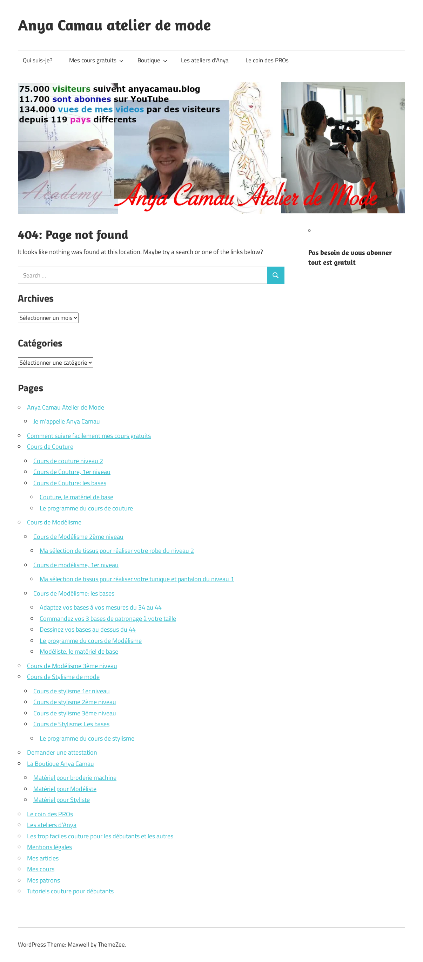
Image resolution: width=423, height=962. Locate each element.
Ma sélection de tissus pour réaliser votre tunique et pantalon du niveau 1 (137, 579)
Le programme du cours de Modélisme (91, 640)
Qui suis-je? (38, 60)
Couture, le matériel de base (76, 497)
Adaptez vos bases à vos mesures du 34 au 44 (101, 607)
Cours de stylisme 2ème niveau (74, 702)
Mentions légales (49, 847)
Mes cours (40, 869)
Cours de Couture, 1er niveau (71, 471)
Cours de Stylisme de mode (63, 676)
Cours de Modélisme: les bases (73, 593)
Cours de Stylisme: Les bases (71, 724)
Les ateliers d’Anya (205, 60)
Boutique (152, 60)
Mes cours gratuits (96, 60)
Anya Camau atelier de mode (114, 24)
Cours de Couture (50, 446)
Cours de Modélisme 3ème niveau (72, 666)
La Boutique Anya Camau (60, 763)
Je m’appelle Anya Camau (66, 421)
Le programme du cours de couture (86, 508)
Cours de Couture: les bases (69, 483)
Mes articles (43, 858)
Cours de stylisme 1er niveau (71, 691)
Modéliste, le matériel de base (79, 651)
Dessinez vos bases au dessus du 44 (88, 629)
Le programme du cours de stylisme (87, 738)
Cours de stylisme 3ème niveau (74, 713)
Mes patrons (43, 880)
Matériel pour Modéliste (64, 788)
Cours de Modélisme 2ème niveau (78, 536)
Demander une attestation (62, 752)
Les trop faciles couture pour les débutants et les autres (100, 836)
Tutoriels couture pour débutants (70, 891)
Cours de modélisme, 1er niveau (76, 565)
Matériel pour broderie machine (74, 777)
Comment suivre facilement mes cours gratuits (89, 435)
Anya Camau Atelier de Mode (65, 407)
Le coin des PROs (267, 60)
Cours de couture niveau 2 (68, 461)
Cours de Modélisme (54, 522)
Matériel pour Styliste (61, 799)
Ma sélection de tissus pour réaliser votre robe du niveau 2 (117, 550)
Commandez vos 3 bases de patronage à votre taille (108, 618)
